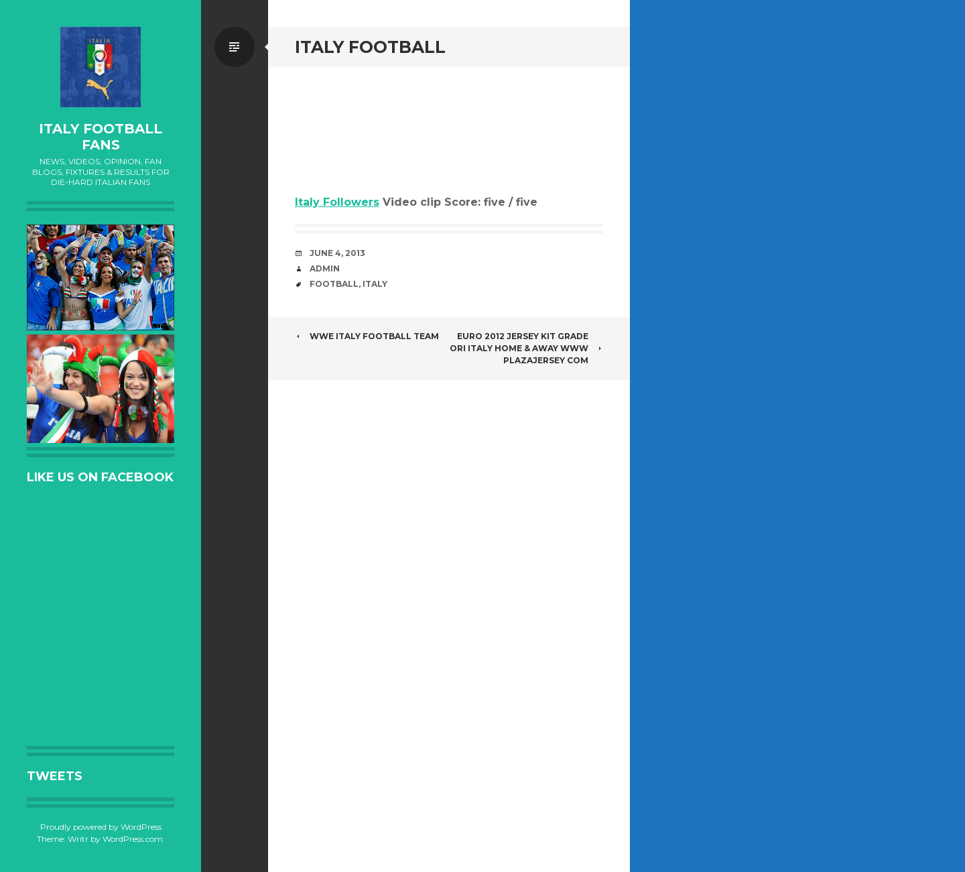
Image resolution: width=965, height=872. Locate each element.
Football (334, 284)
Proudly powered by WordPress (101, 827)
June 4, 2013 (337, 253)
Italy (375, 284)
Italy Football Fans (100, 137)
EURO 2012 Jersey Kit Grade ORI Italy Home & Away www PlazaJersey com (526, 348)
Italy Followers (337, 202)
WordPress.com (133, 839)
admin (325, 268)
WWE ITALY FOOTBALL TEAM (367, 336)
